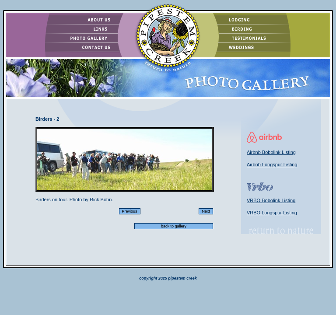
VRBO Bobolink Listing (271, 200)
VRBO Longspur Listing (272, 212)
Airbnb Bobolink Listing (271, 152)
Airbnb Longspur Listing (272, 164)
